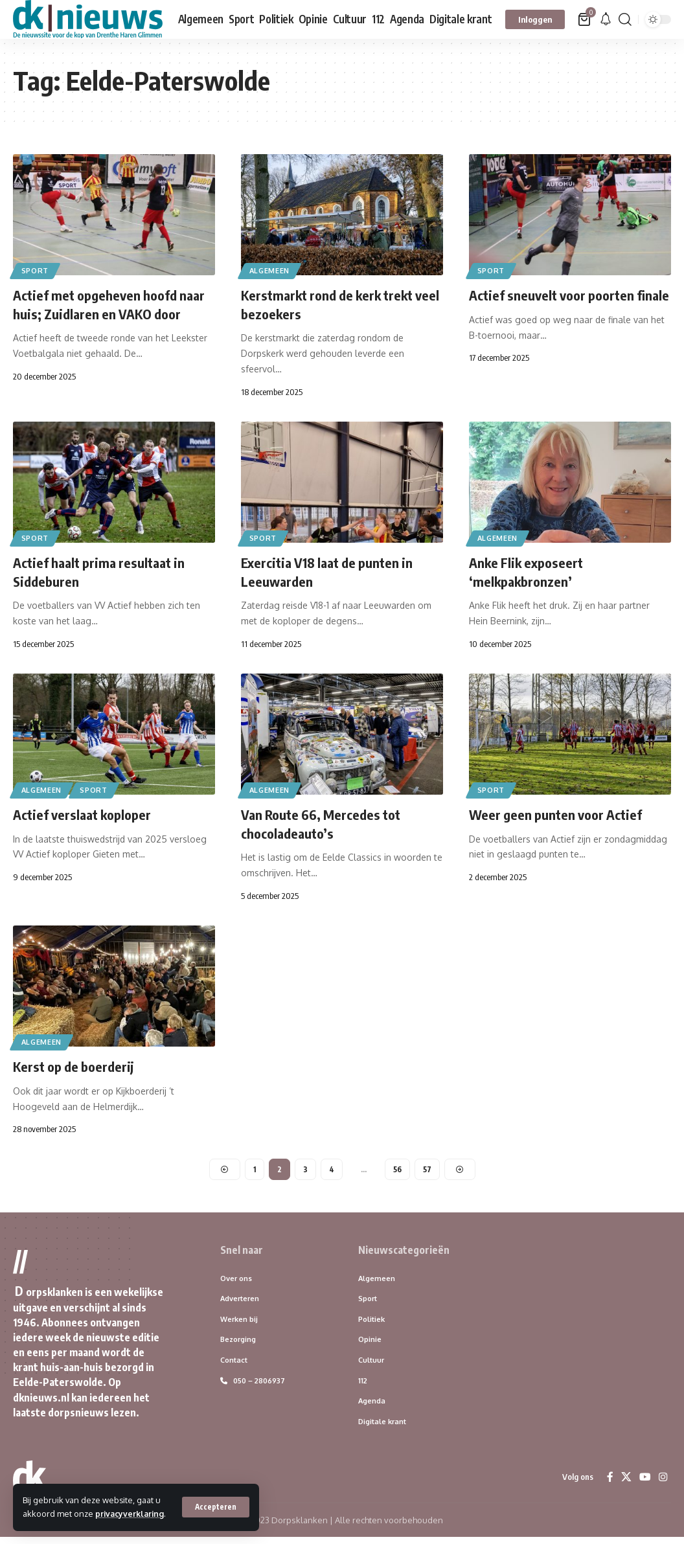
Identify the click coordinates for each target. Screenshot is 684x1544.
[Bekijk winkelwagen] (585, 19)
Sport (36, 270)
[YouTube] (645, 1483)
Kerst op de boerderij (77, 1069)
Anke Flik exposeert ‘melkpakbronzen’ (529, 574)
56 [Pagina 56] (397, 1172)
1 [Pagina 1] (254, 1172)
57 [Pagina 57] (428, 1172)
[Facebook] (610, 1483)
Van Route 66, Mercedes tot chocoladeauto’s (326, 826)
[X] (626, 1483)
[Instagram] (663, 1483)
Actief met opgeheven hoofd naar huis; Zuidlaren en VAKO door (100, 313)
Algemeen (271, 270)
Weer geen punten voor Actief (560, 817)
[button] (215, 1500)
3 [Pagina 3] (305, 1172)
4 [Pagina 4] (331, 1172)
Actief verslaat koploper (87, 817)
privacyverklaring (59, 1513)
